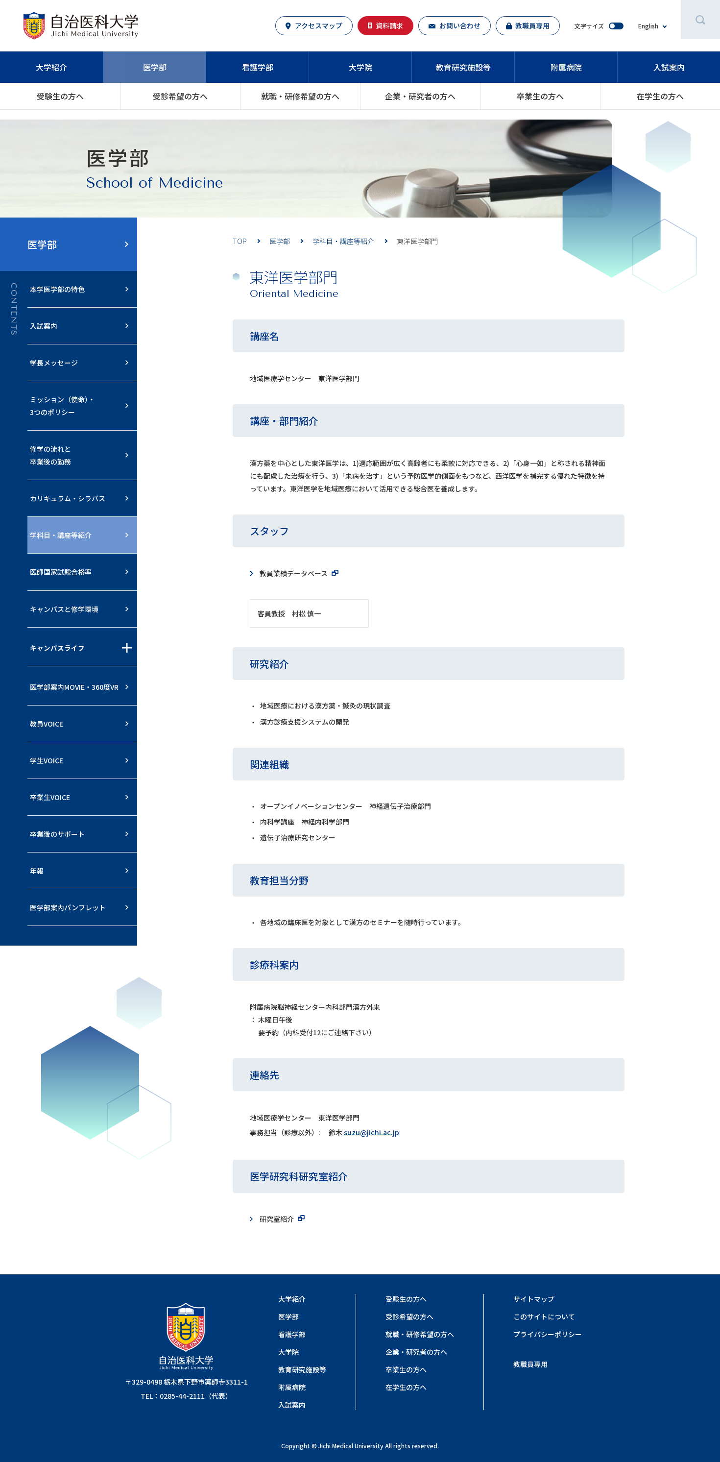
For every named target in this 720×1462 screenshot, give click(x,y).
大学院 (360, 67)
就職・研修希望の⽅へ (300, 96)
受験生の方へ (60, 96)
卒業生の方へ (540, 96)
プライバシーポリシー (547, 1334)
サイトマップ (533, 1299)
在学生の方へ (660, 96)
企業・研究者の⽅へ (420, 96)
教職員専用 (530, 1364)
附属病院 (566, 67)
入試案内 (669, 67)
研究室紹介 (277, 1219)
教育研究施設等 (463, 67)
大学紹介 (51, 67)
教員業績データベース (294, 573)
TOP (240, 241)
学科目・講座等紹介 (343, 241)
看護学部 (257, 67)
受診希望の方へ (180, 96)
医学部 (155, 67)
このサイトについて (544, 1316)
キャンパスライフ (57, 648)
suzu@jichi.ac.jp (370, 1132)
